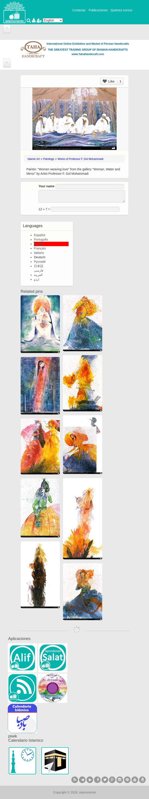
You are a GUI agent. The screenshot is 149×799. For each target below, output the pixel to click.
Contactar (79, 10)
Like (112, 81)
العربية (38, 275)
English (39, 244)
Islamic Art (33, 159)
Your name (46, 186)
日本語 (38, 266)
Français (40, 248)
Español (39, 235)
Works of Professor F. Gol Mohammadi (80, 159)
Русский (39, 261)
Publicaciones (98, 10)
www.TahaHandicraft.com (88, 54)
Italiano (39, 253)
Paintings (48, 159)
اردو (36, 279)
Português (41, 239)
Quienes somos (121, 10)
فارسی (38, 270)
